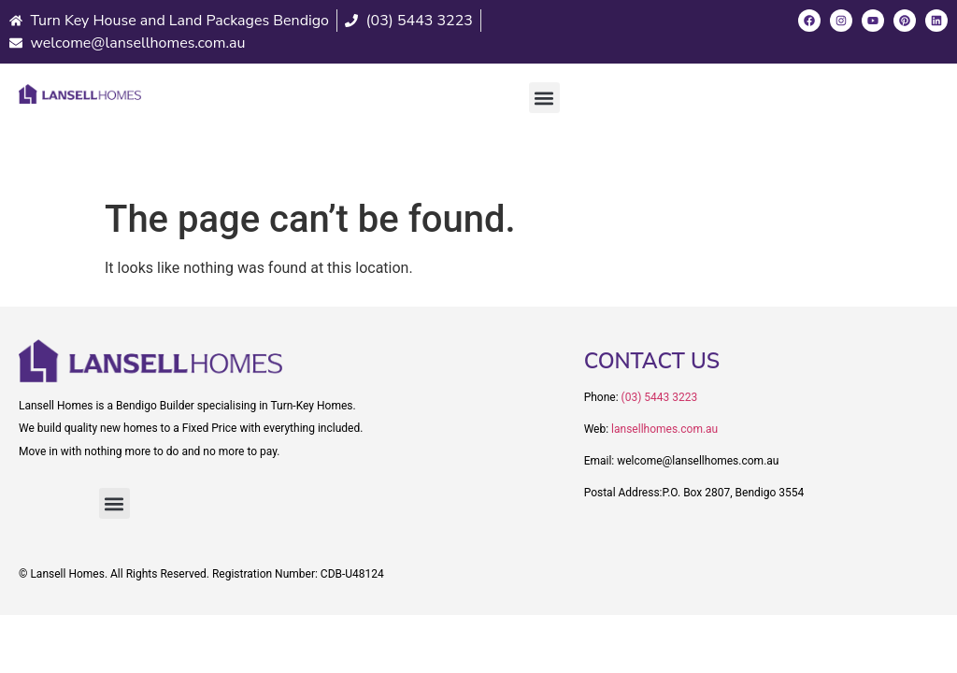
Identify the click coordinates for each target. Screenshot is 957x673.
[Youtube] (873, 20)
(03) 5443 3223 (659, 397)
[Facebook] (809, 20)
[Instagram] (841, 20)
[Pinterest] (904, 20)
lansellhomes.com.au (664, 429)
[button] (544, 97)
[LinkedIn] (936, 20)
